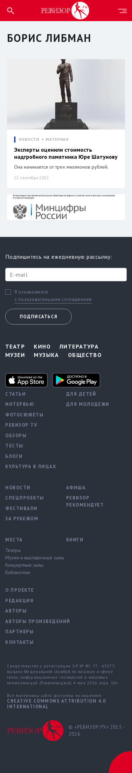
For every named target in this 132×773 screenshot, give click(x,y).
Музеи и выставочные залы (30, 557)
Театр (15, 346)
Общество (85, 354)
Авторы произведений (30, 621)
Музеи (15, 354)
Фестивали (21, 508)
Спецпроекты (24, 498)
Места (14, 540)
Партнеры (19, 632)
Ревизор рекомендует (85, 501)
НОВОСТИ (29, 139)
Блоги (14, 456)
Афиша (76, 488)
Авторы (16, 611)
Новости (18, 488)
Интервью (19, 404)
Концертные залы (24, 565)
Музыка (46, 354)
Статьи (15, 394)
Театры (13, 550)
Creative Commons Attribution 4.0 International (56, 704)
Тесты (14, 446)
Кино (42, 346)
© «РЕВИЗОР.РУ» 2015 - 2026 (97, 730)
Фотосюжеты (24, 415)
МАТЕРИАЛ (57, 139)
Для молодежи (87, 404)
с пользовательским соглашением (53, 299)
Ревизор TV (21, 425)
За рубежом (21, 519)
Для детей (81, 394)
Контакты (19, 642)
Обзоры (16, 436)
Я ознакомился (31, 292)
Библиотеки (17, 572)
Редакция (19, 601)
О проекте (19, 590)
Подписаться (38, 317)
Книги (75, 540)
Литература (79, 346)
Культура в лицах (30, 467)
